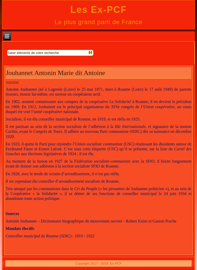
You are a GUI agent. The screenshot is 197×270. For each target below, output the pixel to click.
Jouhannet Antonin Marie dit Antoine (55, 73)
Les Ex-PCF (98, 9)
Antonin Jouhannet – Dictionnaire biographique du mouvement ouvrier (64, 221)
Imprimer (12, 82)
